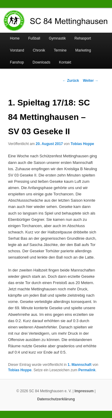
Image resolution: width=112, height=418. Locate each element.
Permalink (86, 370)
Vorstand (17, 50)
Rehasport (82, 38)
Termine (60, 50)
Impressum (83, 391)
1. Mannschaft (79, 365)
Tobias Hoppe (82, 144)
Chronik (39, 50)
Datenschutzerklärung (56, 399)
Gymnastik (57, 38)
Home (14, 38)
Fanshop (17, 62)
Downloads (41, 62)
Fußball (34, 38)
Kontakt (65, 62)
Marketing (83, 50)
